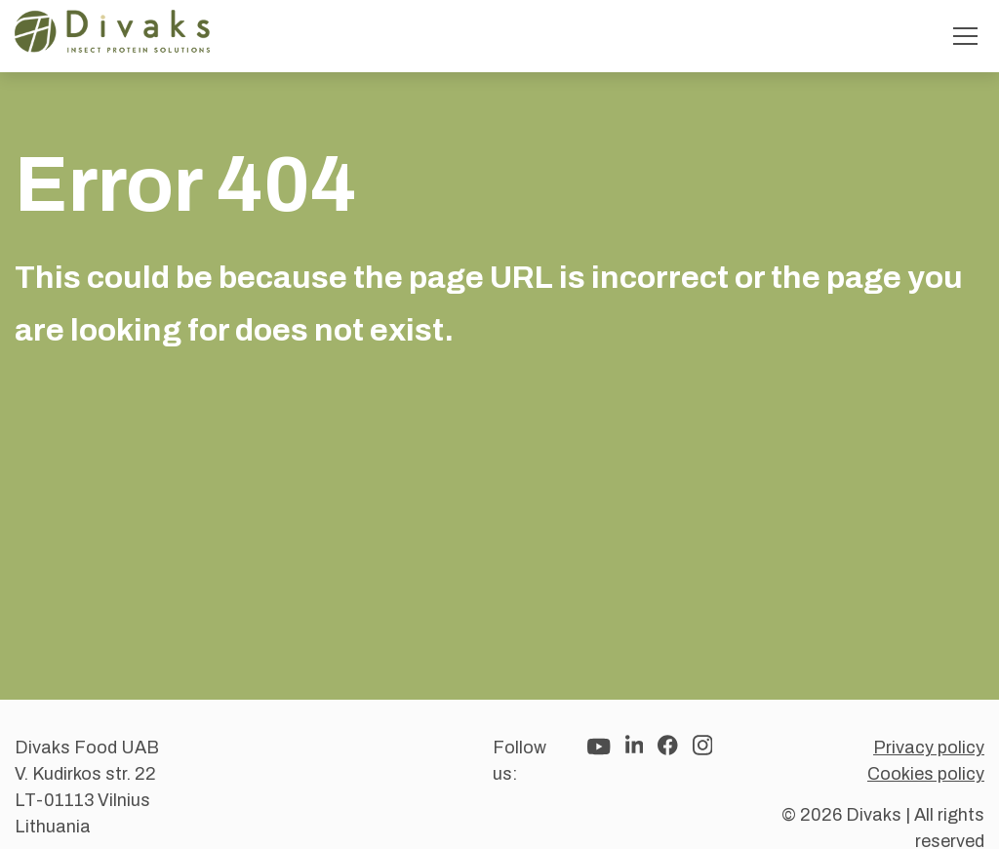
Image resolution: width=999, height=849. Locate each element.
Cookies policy (925, 774)
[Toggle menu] (964, 36)
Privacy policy (928, 747)
